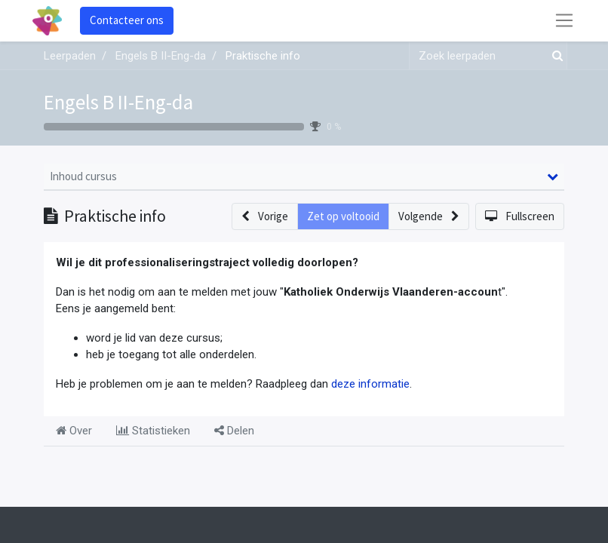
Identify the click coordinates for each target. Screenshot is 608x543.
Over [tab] (74, 430)
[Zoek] (554, 56)
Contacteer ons (127, 20)
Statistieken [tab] (153, 430)
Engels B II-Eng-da (118, 102)
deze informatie (370, 384)
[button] (265, 217)
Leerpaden (70, 56)
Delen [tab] (234, 430)
